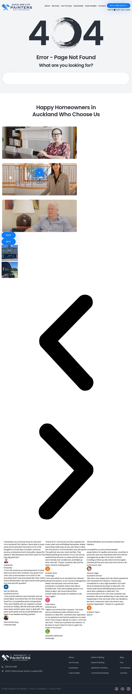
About (47, 6)
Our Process (66, 6)
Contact (102, 6)
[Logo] (16, 658)
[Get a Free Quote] (118, 5)
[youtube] (122, 689)
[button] (66, 343)
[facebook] (116, 689)
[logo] (17, 7)
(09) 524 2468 (123, 10)
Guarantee (78, 6)
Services (55, 6)
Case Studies (91, 6)
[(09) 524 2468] (115, 10)
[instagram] (128, 689)
